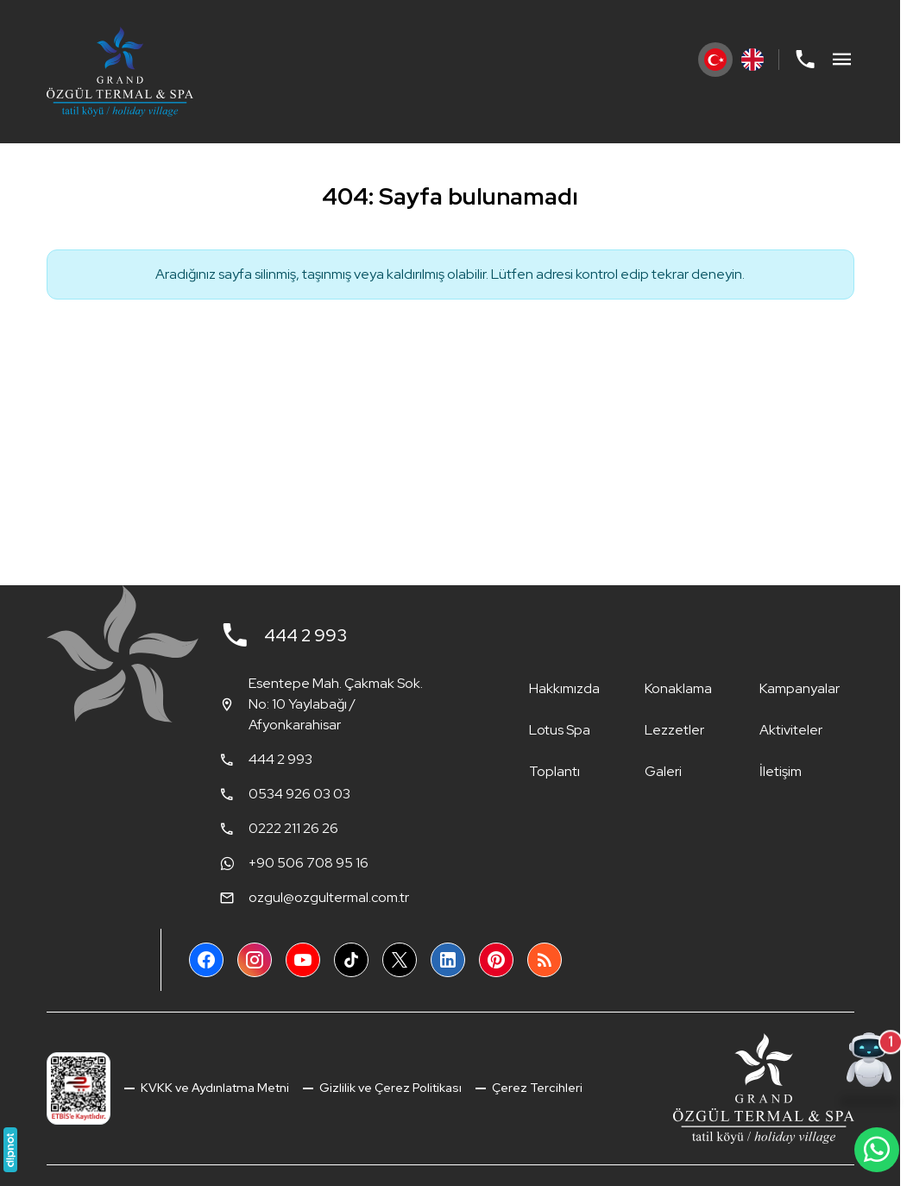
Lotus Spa (559, 730)
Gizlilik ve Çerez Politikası (389, 1087)
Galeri (663, 771)
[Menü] (842, 59)
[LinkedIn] (448, 960)
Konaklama (678, 688)
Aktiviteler (790, 730)
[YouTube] (303, 960)
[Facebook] (206, 960)
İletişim (780, 771)
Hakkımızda (564, 688)
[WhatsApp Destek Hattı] (876, 1149)
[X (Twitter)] (399, 960)
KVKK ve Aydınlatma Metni (213, 1087)
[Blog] (544, 960)
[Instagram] (254, 960)
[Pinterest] (496, 960)
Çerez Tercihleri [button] (535, 1087)
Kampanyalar (799, 688)
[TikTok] (351, 960)
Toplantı (554, 771)
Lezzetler (674, 730)
